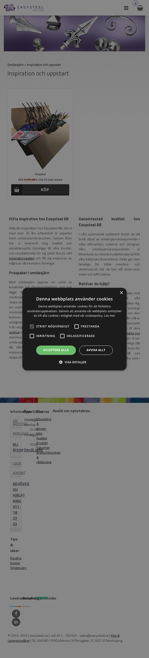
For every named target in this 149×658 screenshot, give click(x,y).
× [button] (121, 293)
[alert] (74, 329)
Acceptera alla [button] (56, 350)
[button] (32, 326)
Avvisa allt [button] (96, 350)
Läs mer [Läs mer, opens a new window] (109, 316)
